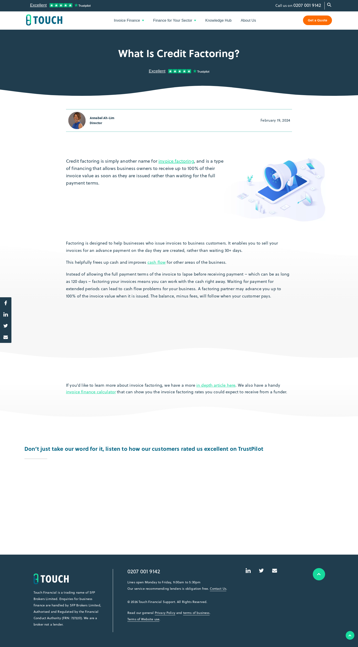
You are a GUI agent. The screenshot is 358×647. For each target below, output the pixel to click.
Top (350, 635)
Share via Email (4, 335)
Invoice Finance (129, 20)
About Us (248, 20)
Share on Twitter (4, 324)
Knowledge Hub (218, 20)
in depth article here (215, 385)
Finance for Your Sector (174, 20)
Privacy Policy (165, 612)
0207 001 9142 (307, 5)
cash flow (156, 262)
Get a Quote (317, 20)
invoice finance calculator (91, 392)
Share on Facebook (4, 301)
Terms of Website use (143, 619)
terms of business (196, 612)
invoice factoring (176, 161)
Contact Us (218, 588)
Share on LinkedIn (4, 313)
